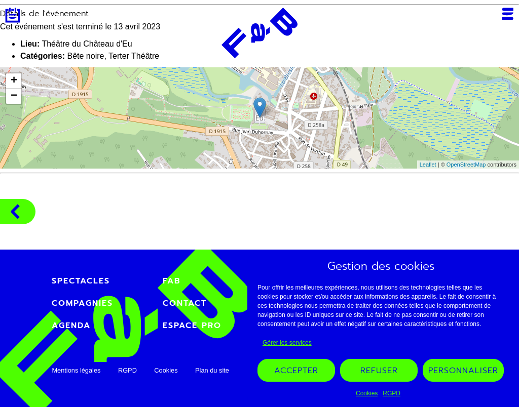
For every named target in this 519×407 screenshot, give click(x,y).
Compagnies (15, 211)
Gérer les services (287, 342)
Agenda (12, 15)
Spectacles (81, 281)
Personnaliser (463, 370)
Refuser (379, 370)
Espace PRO (192, 325)
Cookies (367, 393)
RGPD (391, 393)
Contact (185, 303)
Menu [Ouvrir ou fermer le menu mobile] (507, 14)
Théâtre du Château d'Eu (87, 43)
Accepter (296, 370)
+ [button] (14, 81)
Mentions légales (76, 370)
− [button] (14, 96)
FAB (172, 281)
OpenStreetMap (466, 164)
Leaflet (428, 164)
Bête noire (85, 56)
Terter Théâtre (133, 56)
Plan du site (212, 370)
